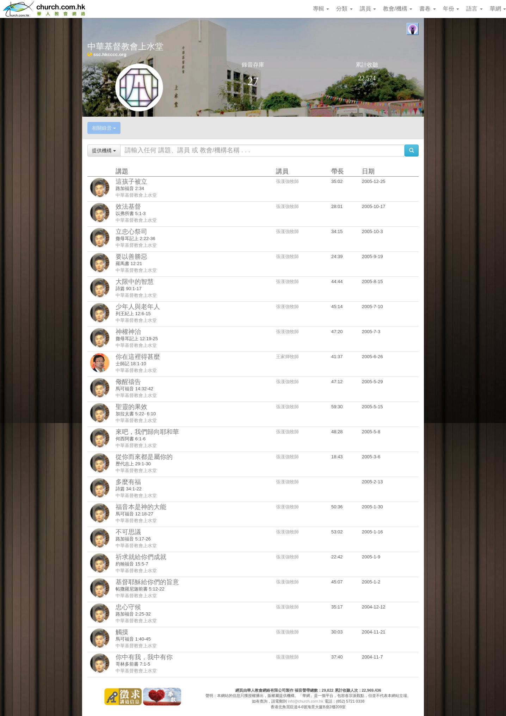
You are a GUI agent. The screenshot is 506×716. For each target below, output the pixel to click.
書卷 (427, 9)
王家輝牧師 (287, 356)
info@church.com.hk (305, 701)
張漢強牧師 (287, 181)
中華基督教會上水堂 (136, 195)
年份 (451, 9)
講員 (368, 9)
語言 (474, 9)
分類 (344, 9)
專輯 (321, 9)
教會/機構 (397, 9)
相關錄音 (104, 128)
